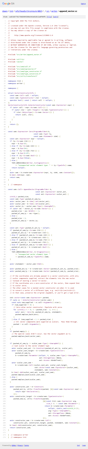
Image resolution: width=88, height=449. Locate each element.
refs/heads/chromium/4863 (28, 11)
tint (11, 11)
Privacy (20, 445)
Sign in (83, 4)
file (49, 17)
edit (56, 17)
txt (78, 445)
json (84, 445)
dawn (5, 11)
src (47, 11)
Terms (26, 445)
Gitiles (14, 445)
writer (54, 11)
